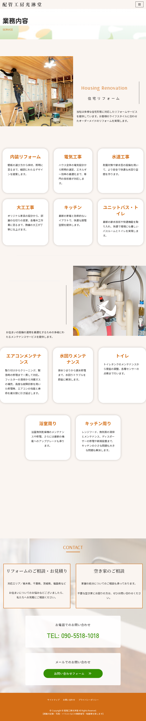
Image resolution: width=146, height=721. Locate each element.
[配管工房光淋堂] (22, 4)
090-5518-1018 (80, 635)
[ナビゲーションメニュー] (139, 4)
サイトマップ (53, 699)
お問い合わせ (69, 699)
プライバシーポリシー (88, 699)
